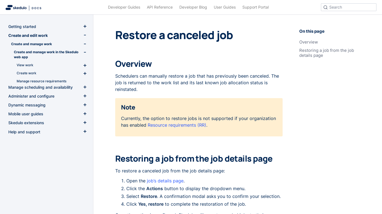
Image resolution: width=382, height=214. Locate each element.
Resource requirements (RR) (177, 125)
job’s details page (165, 181)
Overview (308, 42)
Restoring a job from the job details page (326, 53)
